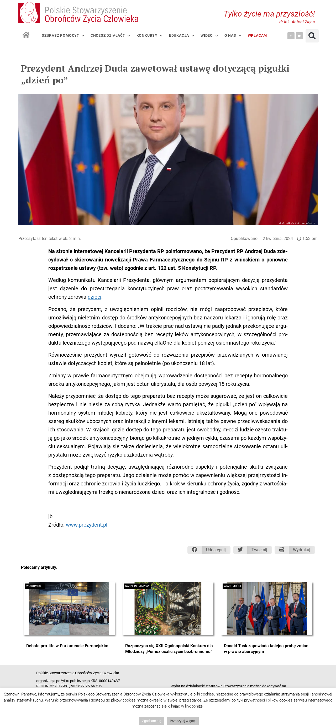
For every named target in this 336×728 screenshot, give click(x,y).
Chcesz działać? (110, 36)
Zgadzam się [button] (151, 721)
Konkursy (149, 36)
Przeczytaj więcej (183, 721)
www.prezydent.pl (86, 525)
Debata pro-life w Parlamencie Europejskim (67, 645)
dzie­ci (94, 297)
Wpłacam (257, 35)
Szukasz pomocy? (63, 36)
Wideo (209, 36)
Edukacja (181, 36)
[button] (312, 35)
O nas (233, 36)
